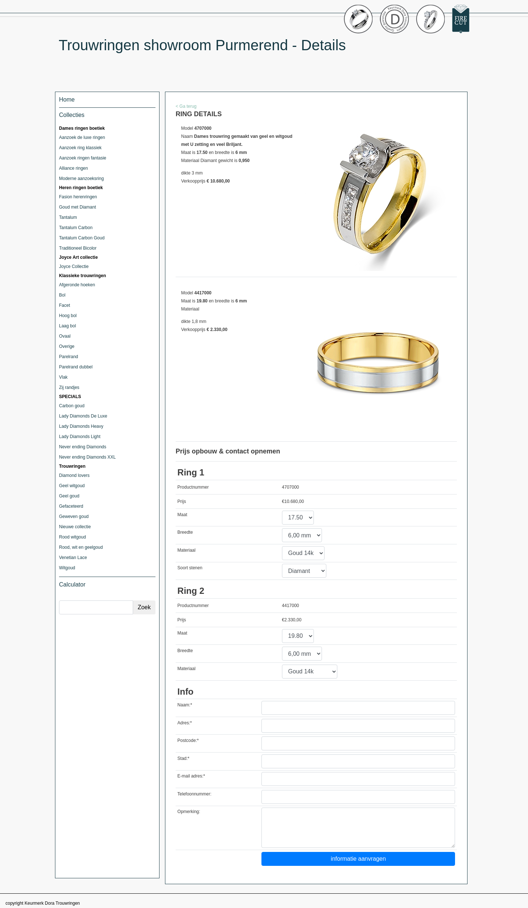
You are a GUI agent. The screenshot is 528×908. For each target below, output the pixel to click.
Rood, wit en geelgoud (81, 547)
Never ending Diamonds (82, 446)
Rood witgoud (72, 537)
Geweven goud (74, 516)
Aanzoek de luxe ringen (82, 137)
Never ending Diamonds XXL (87, 457)
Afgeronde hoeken (77, 284)
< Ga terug (186, 106)
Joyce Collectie (74, 266)
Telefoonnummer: (194, 794)
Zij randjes (69, 387)
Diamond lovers (74, 475)
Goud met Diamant (77, 207)
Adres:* (184, 722)
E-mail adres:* (191, 776)
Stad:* (183, 758)
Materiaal (186, 550)
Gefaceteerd (71, 506)
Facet (64, 305)
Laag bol (67, 325)
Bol (62, 295)
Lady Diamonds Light (79, 436)
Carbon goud (71, 405)
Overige (66, 346)
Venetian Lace (73, 557)
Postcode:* (188, 740)
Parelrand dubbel (75, 367)
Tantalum (68, 217)
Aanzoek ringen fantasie (82, 158)
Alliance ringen (73, 168)
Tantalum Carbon (75, 227)
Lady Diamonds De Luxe (83, 416)
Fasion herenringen (78, 196)
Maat (182, 514)
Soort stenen (189, 567)
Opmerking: (188, 811)
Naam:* (184, 704)
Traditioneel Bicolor (77, 248)
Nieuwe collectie (75, 526)
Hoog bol (68, 315)
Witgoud (67, 567)
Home (67, 99)
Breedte (185, 532)
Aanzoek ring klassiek (80, 147)
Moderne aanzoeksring (81, 178)
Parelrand (68, 356)
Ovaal (64, 336)
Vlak (63, 377)
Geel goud (69, 496)
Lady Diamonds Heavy (81, 426)
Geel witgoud (72, 485)
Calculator (72, 584)
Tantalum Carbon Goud (81, 237)
